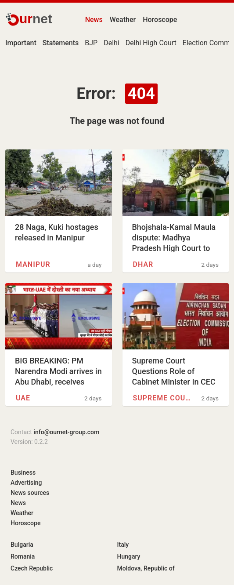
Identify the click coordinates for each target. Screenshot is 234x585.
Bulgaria (22, 544)
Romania (23, 556)
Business (23, 472)
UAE (23, 398)
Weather (123, 19)
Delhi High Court (151, 43)
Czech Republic (32, 568)
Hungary (128, 556)
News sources (30, 492)
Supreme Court (163, 398)
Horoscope (160, 19)
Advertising (26, 482)
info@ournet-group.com (66, 432)
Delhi (111, 43)
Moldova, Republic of (146, 568)
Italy (123, 544)
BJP (91, 43)
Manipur (33, 264)
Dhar (143, 264)
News (94, 19)
